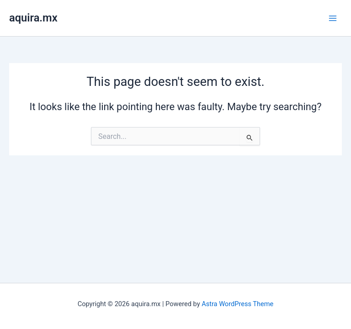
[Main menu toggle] (333, 18)
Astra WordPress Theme (237, 304)
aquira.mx (33, 17)
